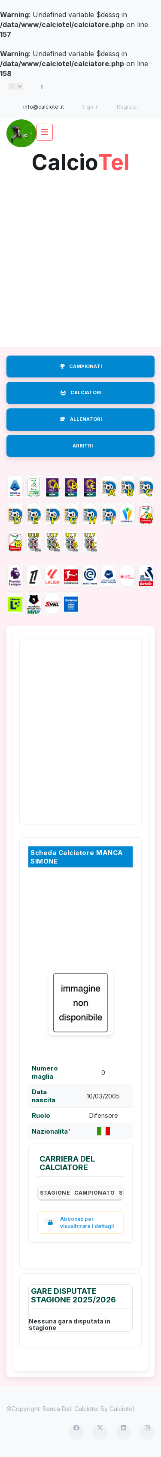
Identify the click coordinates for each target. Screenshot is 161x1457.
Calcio (81, 159)
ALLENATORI (81, 419)
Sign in (90, 106)
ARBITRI (83, 446)
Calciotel (121, 1408)
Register (127, 106)
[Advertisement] (80, 257)
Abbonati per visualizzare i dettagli (79, 1222)
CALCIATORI (80, 392)
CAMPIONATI (81, 366)
